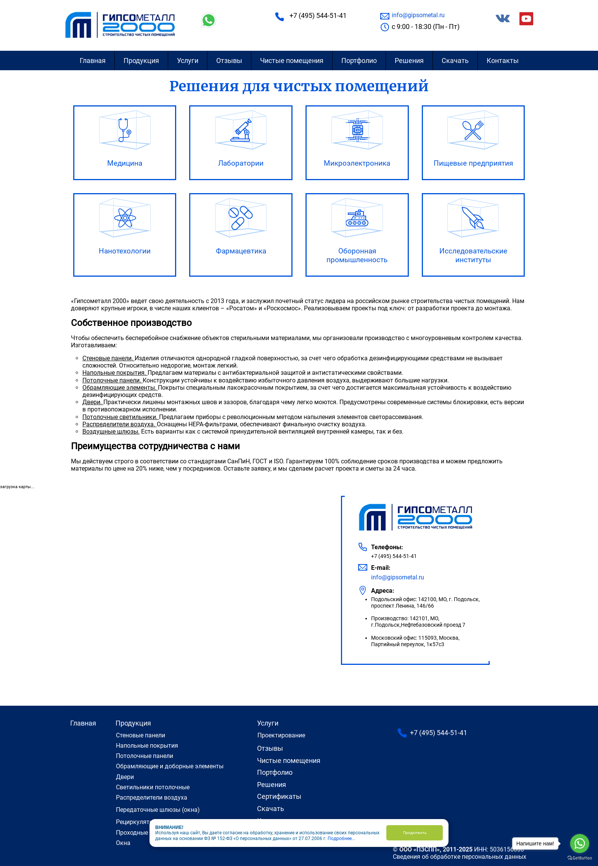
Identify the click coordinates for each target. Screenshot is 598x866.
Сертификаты (279, 796)
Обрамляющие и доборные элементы (169, 766)
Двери (125, 777)
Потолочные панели (144, 756)
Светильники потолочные (153, 787)
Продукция (141, 60)
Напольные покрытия (147, 745)
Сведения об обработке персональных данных (459, 856)
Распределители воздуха (151, 797)
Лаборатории (241, 163)
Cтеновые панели (140, 735)
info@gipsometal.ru (418, 15)
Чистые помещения (291, 60)
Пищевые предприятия (473, 163)
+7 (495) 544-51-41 (318, 15)
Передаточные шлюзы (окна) (158, 809)
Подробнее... (341, 838)
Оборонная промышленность (356, 255)
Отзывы (229, 60)
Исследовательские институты (473, 255)
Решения (409, 60)
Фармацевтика (241, 251)
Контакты (503, 60)
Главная (93, 60)
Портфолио (359, 60)
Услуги (187, 60)
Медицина (124, 163)
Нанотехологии (125, 251)
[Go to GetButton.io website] (579, 858)
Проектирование (281, 735)
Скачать (455, 60)
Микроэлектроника (357, 163)
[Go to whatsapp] (579, 843)
